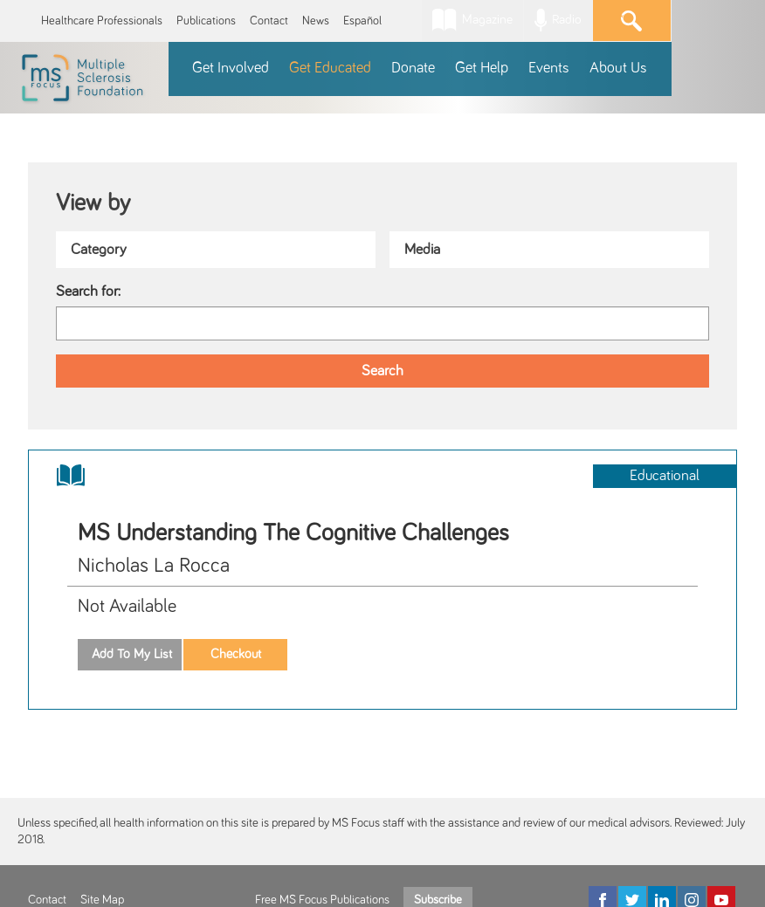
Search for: (88, 291)
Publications (206, 21)
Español (362, 21)
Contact (269, 21)
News (315, 21)
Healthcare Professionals (101, 21)
